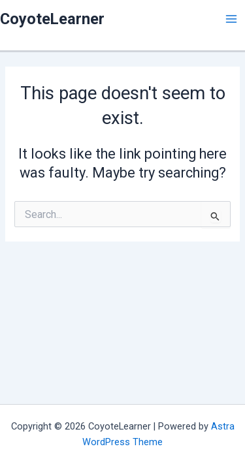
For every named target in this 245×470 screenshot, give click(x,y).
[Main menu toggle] (231, 19)
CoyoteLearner (52, 19)
